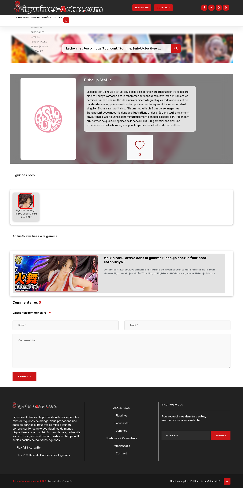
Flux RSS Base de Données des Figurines (43, 455)
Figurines (121, 415)
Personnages (121, 446)
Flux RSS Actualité (28, 447)
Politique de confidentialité (205, 481)
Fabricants (121, 423)
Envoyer (24, 376)
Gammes (121, 430)
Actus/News (27, 20)
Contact (80, 20)
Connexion (163, 7)
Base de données (55, 20)
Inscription (141, 7)
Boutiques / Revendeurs (121, 438)
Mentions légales (179, 481)
